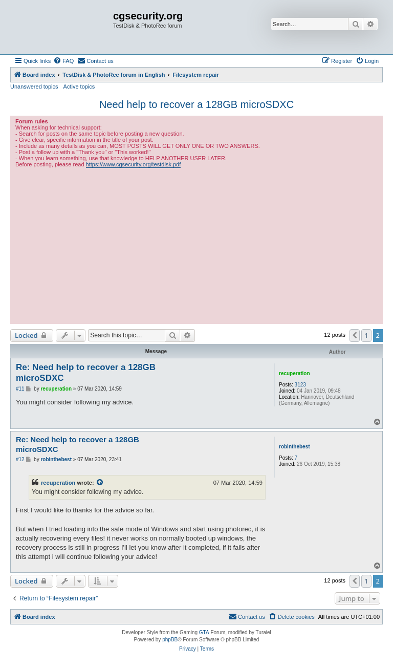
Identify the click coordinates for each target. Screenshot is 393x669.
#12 (20, 459)
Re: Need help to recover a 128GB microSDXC (86, 372)
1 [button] (366, 335)
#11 (20, 389)
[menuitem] (63, 61)
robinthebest (294, 446)
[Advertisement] (196, 244)
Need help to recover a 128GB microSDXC (196, 104)
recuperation (294, 373)
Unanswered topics (34, 86)
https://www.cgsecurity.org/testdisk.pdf (133, 164)
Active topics (79, 86)
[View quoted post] (100, 482)
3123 (300, 384)
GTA (204, 632)
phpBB (170, 639)
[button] (355, 335)
